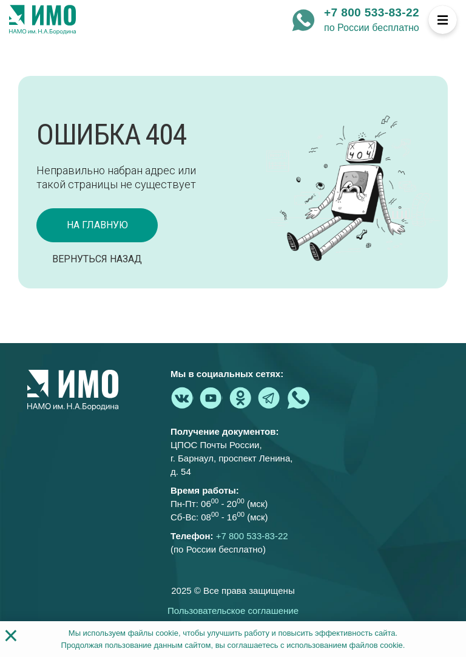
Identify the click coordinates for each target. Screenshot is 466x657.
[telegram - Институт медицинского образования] (269, 397)
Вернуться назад (97, 259)
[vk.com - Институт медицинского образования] (182, 397)
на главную (97, 225)
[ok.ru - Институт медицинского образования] (240, 397)
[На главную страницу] (42, 20)
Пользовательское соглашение (233, 610)
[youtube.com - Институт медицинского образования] (211, 397)
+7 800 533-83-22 (371, 12)
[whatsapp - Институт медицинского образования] (303, 20)
